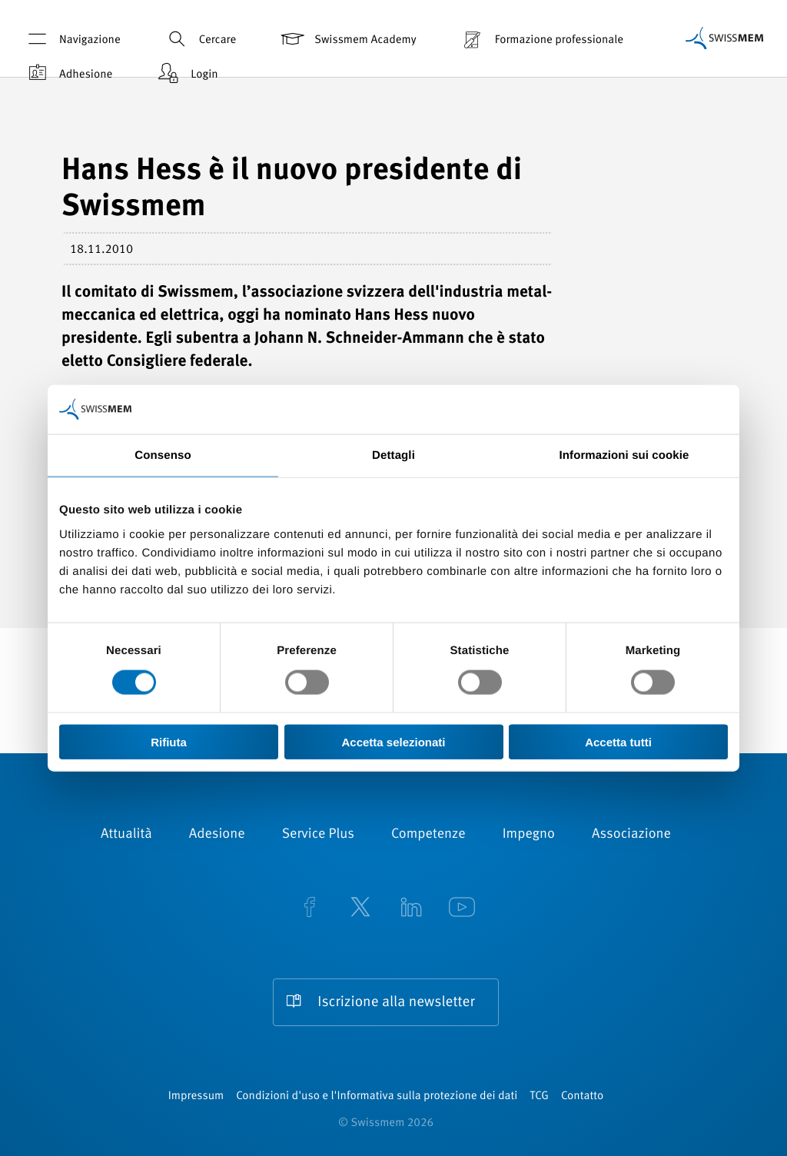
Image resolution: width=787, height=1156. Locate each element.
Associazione (631, 835)
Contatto (582, 1096)
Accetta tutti (618, 741)
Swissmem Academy (347, 39)
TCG (539, 1096)
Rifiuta (169, 741)
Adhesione (67, 73)
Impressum (196, 1096)
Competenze (428, 835)
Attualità (126, 835)
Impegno (529, 835)
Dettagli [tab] (393, 455)
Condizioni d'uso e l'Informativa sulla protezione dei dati (376, 1096)
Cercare (199, 39)
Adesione (217, 835)
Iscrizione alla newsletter (395, 1002)
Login (186, 73)
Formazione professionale (541, 39)
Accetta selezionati (393, 741)
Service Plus (318, 835)
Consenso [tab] (162, 455)
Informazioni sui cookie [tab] (624, 455)
